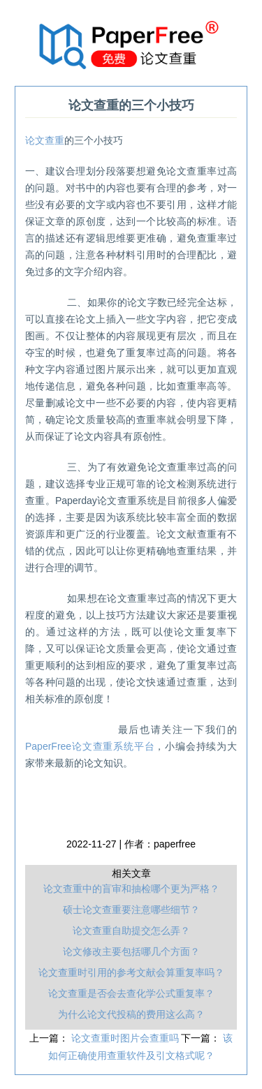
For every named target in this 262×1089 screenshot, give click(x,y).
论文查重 (44, 140)
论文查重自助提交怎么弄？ (131, 930)
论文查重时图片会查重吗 (126, 1038)
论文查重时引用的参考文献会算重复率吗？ (131, 972)
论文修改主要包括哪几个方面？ (131, 951)
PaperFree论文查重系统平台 (89, 746)
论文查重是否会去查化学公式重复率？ (131, 993)
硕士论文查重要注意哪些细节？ (131, 909)
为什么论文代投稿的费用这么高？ (131, 1014)
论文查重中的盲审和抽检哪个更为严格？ (131, 888)
